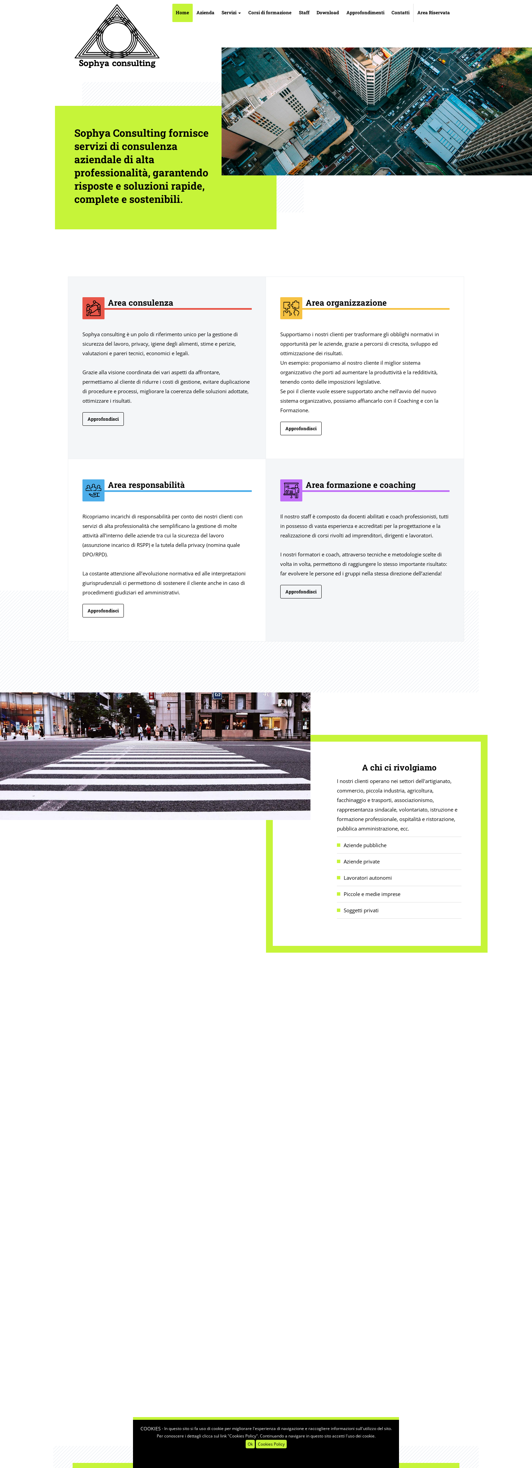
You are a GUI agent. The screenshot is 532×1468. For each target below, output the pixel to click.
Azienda (205, 12)
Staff (304, 12)
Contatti (401, 12)
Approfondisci (103, 419)
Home (182, 12)
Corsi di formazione (269, 12)
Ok (250, 1444)
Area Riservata (433, 12)
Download (328, 12)
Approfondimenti (365, 12)
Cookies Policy (271, 1444)
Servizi (231, 12)
